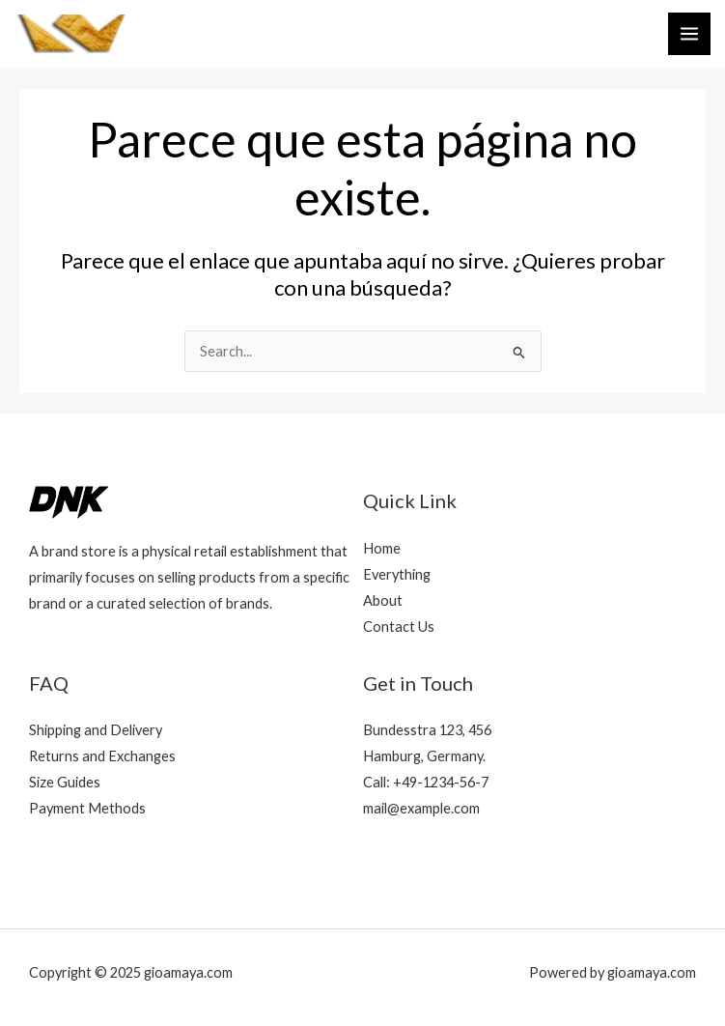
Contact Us (398, 626)
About (383, 600)
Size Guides (64, 782)
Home (382, 548)
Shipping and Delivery (95, 730)
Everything (397, 574)
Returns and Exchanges (102, 756)
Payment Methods (87, 808)
